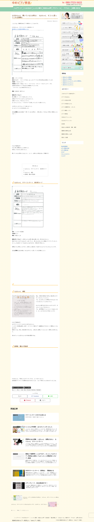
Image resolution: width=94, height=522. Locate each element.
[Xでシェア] (19, 395)
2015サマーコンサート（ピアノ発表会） (72, 80)
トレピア (63, 155)
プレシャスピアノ (65, 153)
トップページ (22, 515)
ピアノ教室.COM (65, 148)
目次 (33, 165)
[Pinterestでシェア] (27, 399)
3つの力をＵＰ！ (31, 515)
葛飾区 (39, 389)
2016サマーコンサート (68, 82)
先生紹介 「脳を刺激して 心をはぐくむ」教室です (64, 515)
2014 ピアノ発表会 (67, 79)
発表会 (34, 389)
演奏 (29, 389)
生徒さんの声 (47, 515)
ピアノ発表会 (27, 386)
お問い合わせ (79, 517)
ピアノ (14, 389)
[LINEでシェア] (50, 395)
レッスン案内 (39, 515)
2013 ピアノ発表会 (67, 77)
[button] (42, 399)
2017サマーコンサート (68, 84)
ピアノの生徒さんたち (18, 386)
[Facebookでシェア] (35, 395)
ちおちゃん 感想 (29, 172)
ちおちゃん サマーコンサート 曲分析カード (35, 168)
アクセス (80, 515)
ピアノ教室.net (64, 150)
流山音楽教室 (64, 146)
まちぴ (62, 152)
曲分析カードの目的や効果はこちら (20, 29)
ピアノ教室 (20, 389)
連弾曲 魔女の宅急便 (30, 173)
